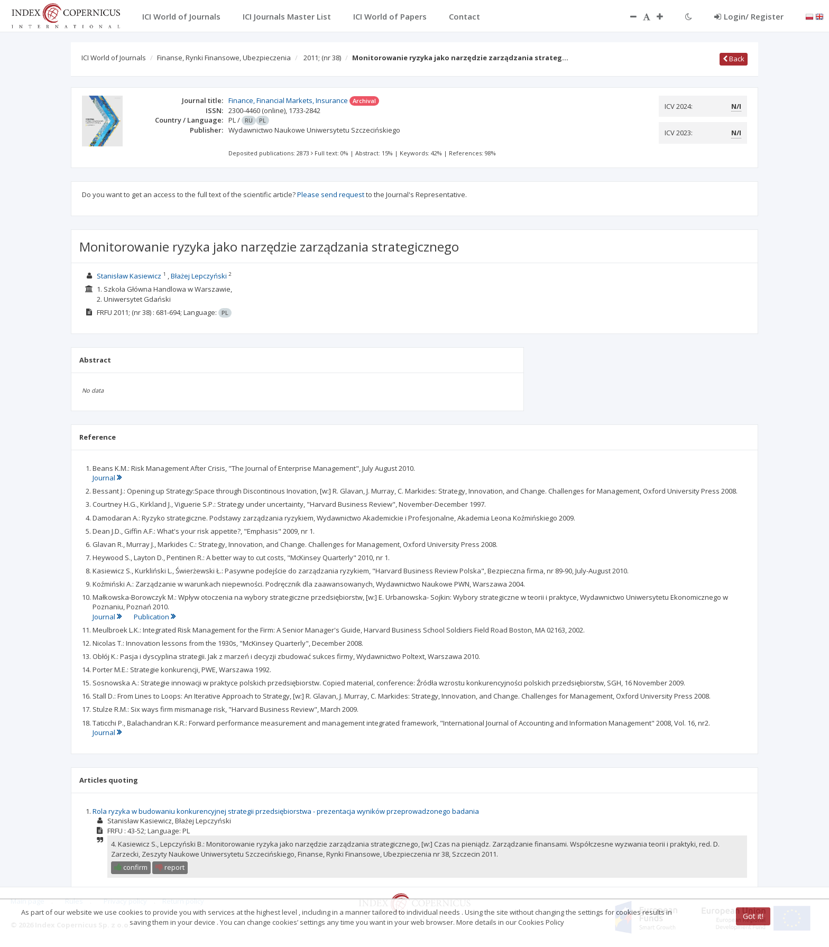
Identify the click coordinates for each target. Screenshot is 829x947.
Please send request (330, 194)
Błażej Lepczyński (199, 276)
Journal (107, 477)
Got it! (753, 916)
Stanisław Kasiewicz (129, 276)
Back (733, 58)
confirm (131, 867)
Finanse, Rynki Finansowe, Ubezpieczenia (224, 57)
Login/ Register (749, 16)
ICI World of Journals (113, 57)
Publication (155, 616)
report (170, 867)
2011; (322, 57)
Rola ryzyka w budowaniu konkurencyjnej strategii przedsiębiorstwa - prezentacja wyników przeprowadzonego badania (286, 811)
